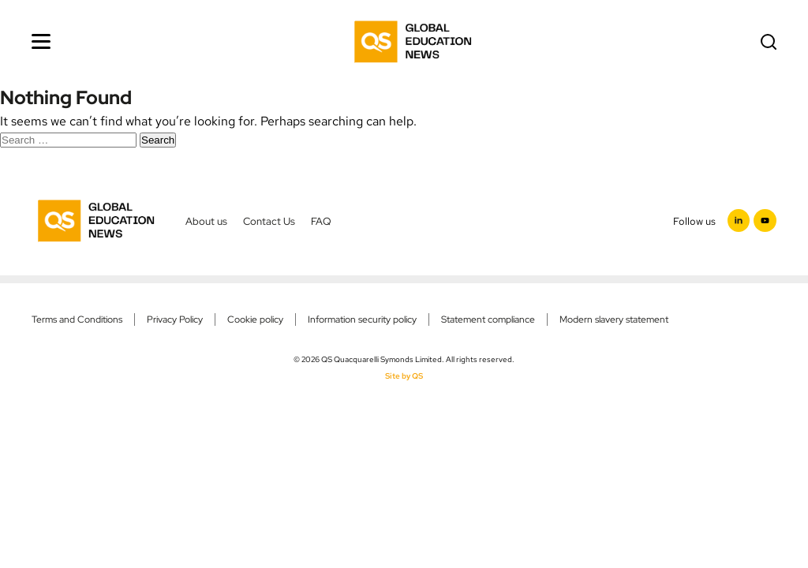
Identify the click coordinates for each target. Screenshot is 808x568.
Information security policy (362, 319)
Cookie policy (255, 319)
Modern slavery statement (613, 319)
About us (206, 221)
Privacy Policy (175, 319)
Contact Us (269, 221)
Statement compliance (488, 319)
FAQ (321, 221)
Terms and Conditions (77, 319)
